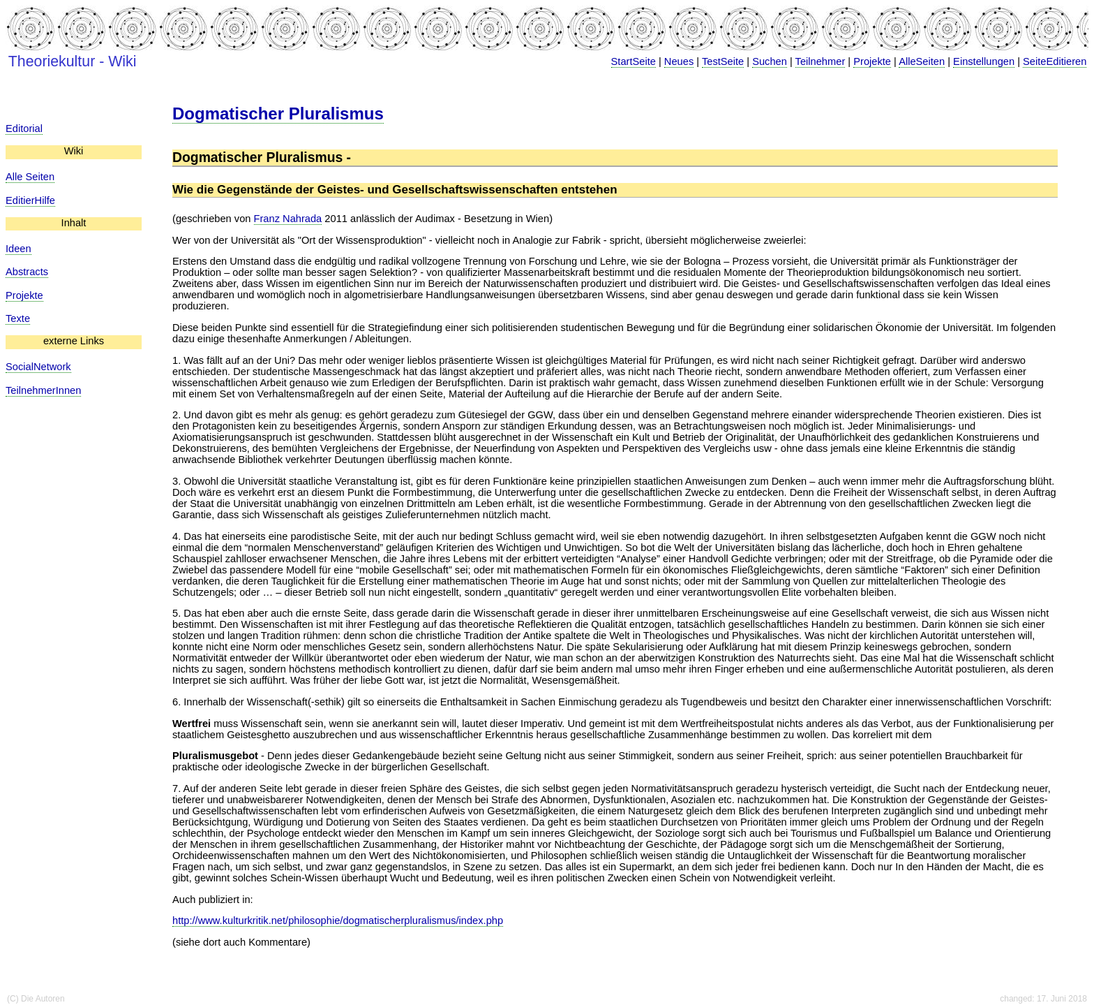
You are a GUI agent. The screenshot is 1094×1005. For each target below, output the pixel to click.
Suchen (769, 61)
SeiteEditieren (1054, 61)
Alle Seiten (30, 176)
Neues (679, 61)
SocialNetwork (38, 366)
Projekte (872, 61)
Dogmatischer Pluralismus (278, 113)
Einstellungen (983, 61)
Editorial (24, 128)
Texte (18, 318)
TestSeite (723, 61)
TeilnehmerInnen (43, 390)
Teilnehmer (820, 61)
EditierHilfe (30, 200)
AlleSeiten (922, 61)
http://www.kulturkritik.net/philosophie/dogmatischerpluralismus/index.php (337, 920)
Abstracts (27, 271)
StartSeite (633, 61)
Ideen (18, 248)
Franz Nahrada (288, 218)
